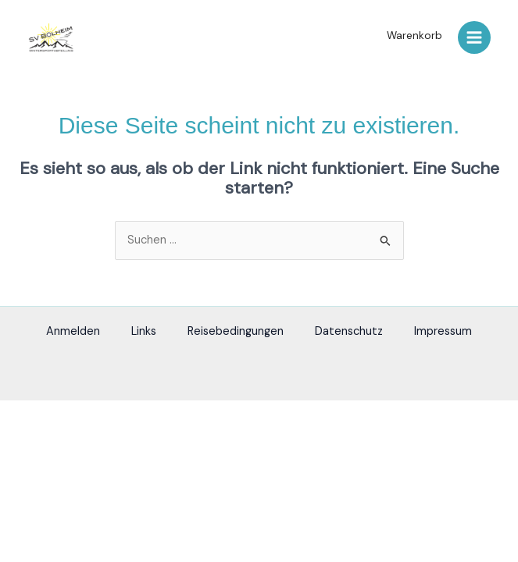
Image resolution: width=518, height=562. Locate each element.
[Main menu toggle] (474, 37)
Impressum (443, 331)
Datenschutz (349, 331)
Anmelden (73, 331)
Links (143, 331)
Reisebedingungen (236, 331)
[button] (410, 36)
